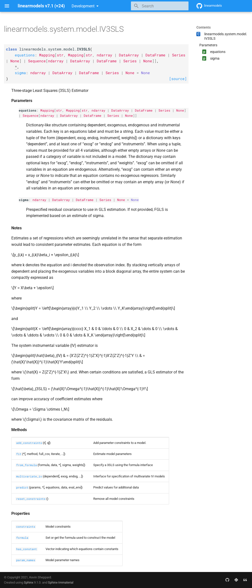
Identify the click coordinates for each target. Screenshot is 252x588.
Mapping (47, 110)
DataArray (120, 110)
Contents (203, 27)
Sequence (30, 115)
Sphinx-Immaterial (60, 582)
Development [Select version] (83, 6)
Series (164, 110)
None (180, 110)
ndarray (98, 110)
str (59, 110)
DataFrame (144, 110)
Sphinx (28, 582)
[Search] (160, 5)
